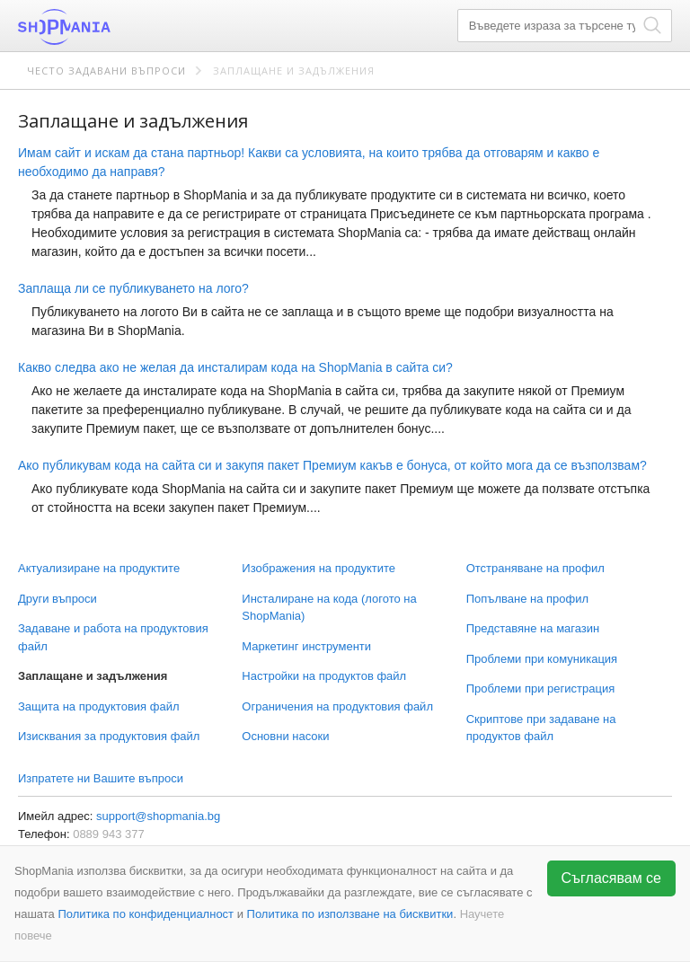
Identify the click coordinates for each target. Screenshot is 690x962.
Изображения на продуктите (318, 568)
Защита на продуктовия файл (98, 706)
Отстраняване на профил (535, 568)
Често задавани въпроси (106, 70)
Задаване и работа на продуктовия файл (113, 637)
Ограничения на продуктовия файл (337, 706)
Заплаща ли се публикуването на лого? (133, 288)
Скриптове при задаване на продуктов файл (541, 728)
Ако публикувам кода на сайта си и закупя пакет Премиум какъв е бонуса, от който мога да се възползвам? (332, 465)
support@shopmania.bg (158, 816)
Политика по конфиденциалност (146, 914)
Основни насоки (285, 736)
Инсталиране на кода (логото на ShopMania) (329, 607)
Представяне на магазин (533, 628)
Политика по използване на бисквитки (350, 914)
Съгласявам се (612, 878)
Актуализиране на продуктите (99, 568)
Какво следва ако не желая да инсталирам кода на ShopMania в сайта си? (235, 367)
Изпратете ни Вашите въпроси (100, 778)
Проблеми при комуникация (541, 659)
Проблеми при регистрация (540, 688)
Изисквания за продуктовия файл (108, 736)
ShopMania (108, 27)
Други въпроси (57, 598)
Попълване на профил (527, 598)
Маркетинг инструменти (306, 646)
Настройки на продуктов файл (324, 676)
